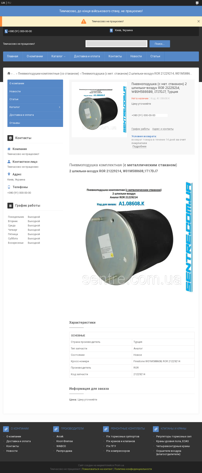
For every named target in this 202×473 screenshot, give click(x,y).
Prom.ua (119, 465)
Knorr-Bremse (64, 441)
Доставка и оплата (87, 56)
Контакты (115, 56)
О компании (35, 56)
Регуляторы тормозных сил (173, 436)
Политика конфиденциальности (133, 469)
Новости (136, 56)
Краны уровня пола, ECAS (172, 441)
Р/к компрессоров (118, 450)
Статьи (155, 56)
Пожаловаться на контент (97, 469)
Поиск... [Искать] (160, 43)
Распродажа (64, 450)
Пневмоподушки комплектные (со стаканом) (48, 73)
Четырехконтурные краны (173, 446)
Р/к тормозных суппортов (122, 436)
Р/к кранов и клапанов (120, 441)
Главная (12, 56)
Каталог (57, 56)
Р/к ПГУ (111, 446)
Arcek (59, 436)
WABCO (61, 446)
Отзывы (14, 122)
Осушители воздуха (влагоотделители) (168, 452)
